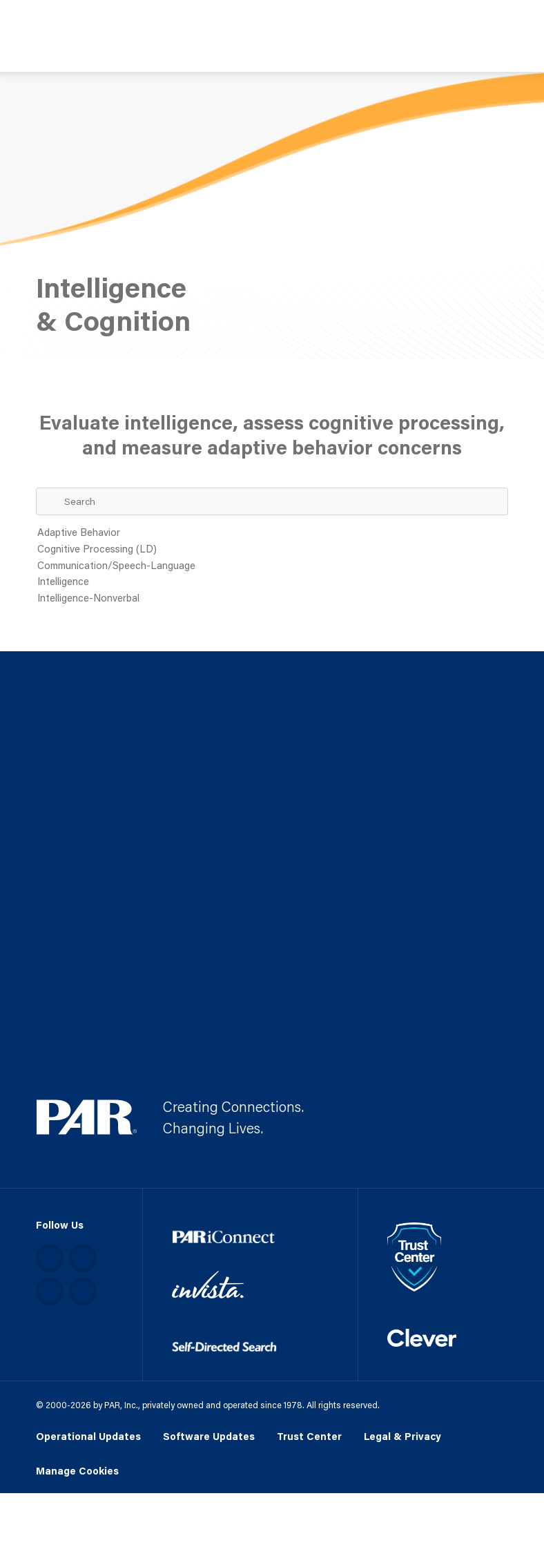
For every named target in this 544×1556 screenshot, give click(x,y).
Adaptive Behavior (272, 533)
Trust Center (309, 1436)
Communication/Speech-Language (272, 566)
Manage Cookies (77, 1471)
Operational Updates (88, 1436)
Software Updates (209, 1436)
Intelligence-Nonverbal (272, 598)
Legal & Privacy (402, 1436)
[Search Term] (272, 502)
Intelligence (272, 582)
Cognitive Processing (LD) (272, 549)
